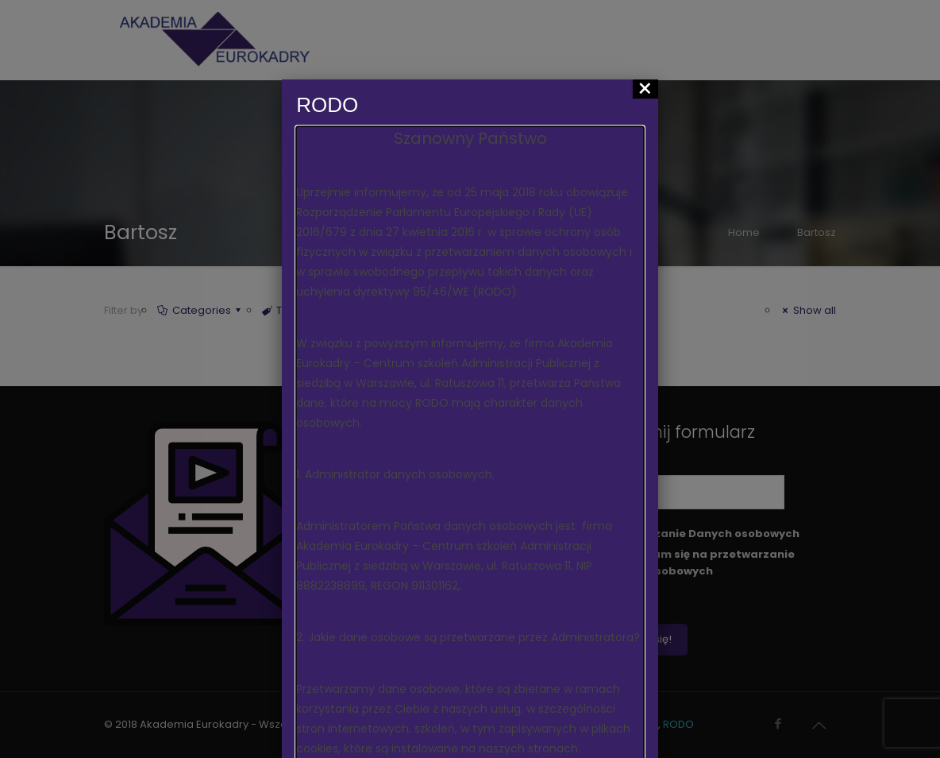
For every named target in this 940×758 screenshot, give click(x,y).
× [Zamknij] (645, 89)
